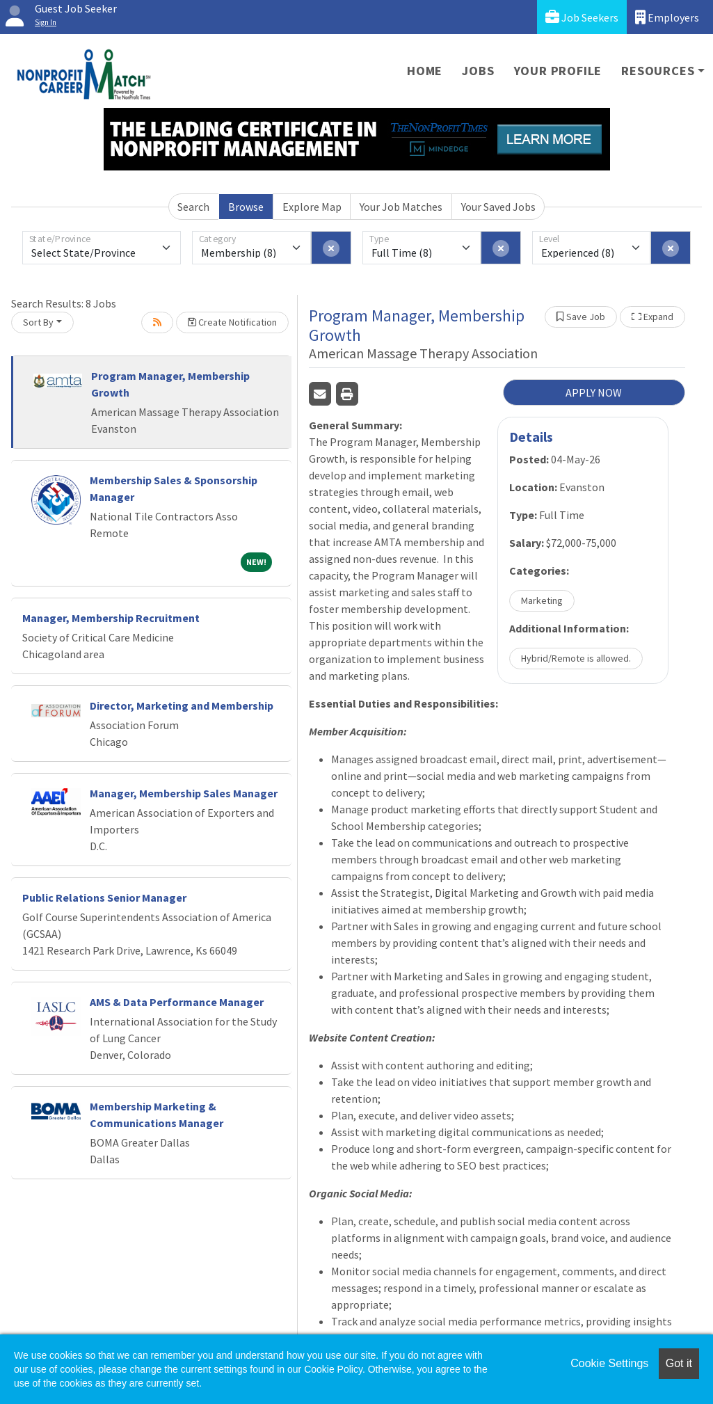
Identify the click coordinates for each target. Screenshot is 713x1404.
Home (424, 71)
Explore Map (312, 207)
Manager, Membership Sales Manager (184, 793)
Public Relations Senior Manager (104, 897)
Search (193, 207)
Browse (246, 207)
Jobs (478, 71)
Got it (679, 1363)
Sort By (38, 322)
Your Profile (558, 71)
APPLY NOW (594, 392)
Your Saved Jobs (498, 207)
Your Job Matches (401, 207)
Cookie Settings (609, 1363)
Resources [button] (657, 71)
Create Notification (232, 322)
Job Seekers (581, 17)
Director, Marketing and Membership (181, 705)
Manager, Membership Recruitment (111, 618)
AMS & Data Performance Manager (177, 1002)
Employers (667, 17)
